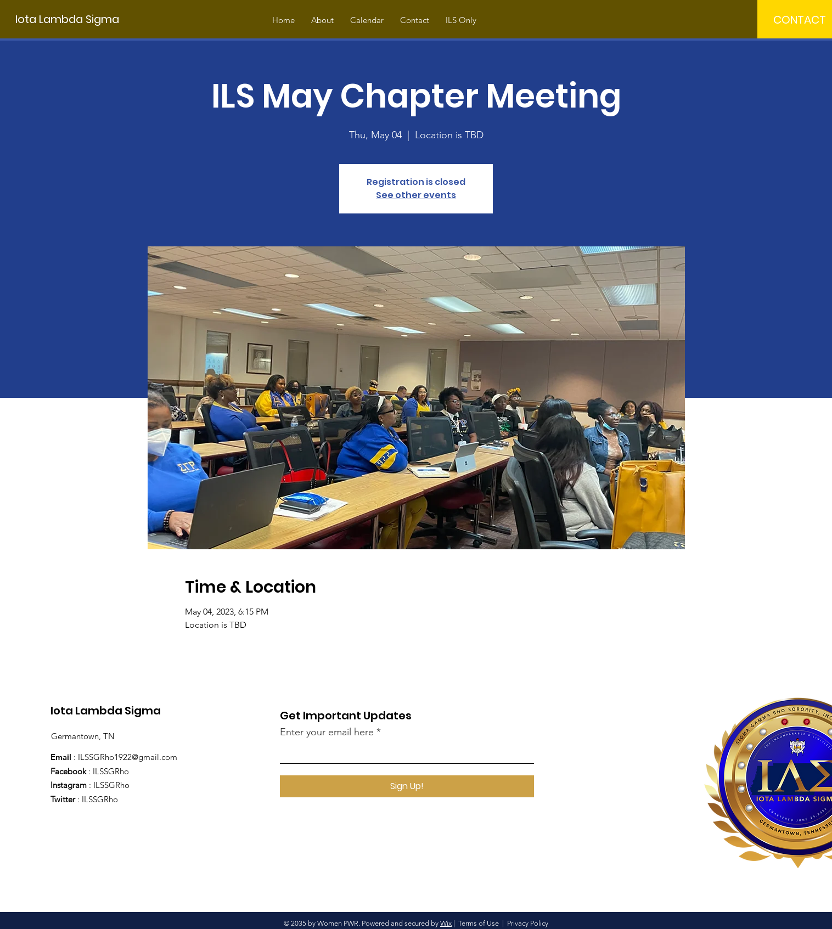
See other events (416, 195)
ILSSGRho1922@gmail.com (127, 757)
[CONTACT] (799, 20)
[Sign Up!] (407, 786)
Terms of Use (478, 923)
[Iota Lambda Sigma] (67, 19)
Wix (446, 923)
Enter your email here (327, 732)
